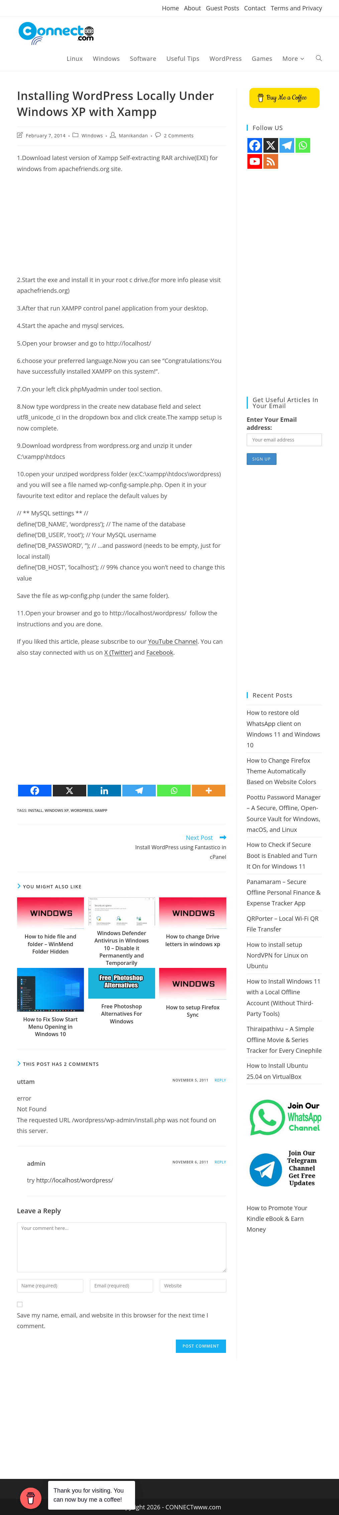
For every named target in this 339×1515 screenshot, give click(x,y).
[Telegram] (139, 790)
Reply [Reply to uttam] (220, 1080)
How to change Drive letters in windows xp (192, 940)
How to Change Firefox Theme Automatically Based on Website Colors (281, 771)
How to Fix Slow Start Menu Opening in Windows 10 (50, 1027)
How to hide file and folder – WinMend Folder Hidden (51, 944)
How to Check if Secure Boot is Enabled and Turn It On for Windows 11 (282, 855)
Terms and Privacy (296, 8)
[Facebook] (34, 790)
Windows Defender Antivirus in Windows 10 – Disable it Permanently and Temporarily (121, 948)
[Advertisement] (121, 227)
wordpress (82, 810)
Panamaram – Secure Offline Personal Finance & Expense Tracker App (284, 892)
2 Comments (179, 135)
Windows (92, 135)
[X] (69, 790)
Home (170, 8)
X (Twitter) (118, 652)
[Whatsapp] (174, 790)
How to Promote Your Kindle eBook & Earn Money (277, 1219)
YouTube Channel (173, 641)
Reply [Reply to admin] (220, 1162)
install (35, 810)
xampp (101, 810)
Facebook (159, 652)
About (192, 8)
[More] (208, 790)
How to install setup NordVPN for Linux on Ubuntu (277, 955)
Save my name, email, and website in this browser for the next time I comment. (112, 1320)
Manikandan (133, 135)
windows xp (56, 810)
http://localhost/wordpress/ (74, 1180)
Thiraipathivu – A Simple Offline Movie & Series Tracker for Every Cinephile (284, 1039)
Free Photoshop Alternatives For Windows (121, 1014)
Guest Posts (222, 8)
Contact (255, 8)
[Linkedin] (104, 790)
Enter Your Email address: (272, 423)
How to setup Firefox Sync (192, 1011)
